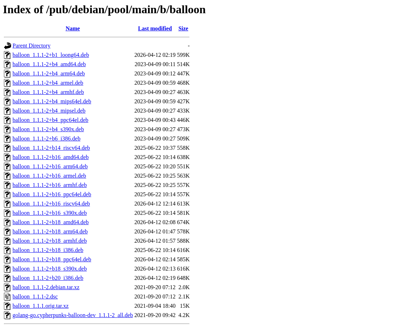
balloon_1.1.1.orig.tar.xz (41, 306)
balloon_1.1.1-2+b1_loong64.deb (51, 55)
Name (72, 28)
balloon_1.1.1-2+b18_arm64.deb (50, 231)
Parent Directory (31, 46)
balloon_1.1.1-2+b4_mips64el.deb (52, 101)
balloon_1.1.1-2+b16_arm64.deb (50, 166)
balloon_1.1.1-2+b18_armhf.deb (50, 241)
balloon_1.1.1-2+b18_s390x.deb (50, 269)
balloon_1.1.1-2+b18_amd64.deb (51, 222)
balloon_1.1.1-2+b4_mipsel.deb (49, 111)
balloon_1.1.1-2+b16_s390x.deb (50, 213)
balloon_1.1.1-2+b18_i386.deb (48, 250)
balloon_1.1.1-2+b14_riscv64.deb (51, 148)
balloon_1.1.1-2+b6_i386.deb (46, 138)
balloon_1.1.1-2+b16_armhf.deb (50, 185)
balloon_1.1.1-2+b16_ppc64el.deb (52, 194)
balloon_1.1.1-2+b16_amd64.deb (51, 157)
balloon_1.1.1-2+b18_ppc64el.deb (52, 259)
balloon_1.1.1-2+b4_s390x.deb (48, 129)
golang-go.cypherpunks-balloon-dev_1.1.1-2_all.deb (73, 315)
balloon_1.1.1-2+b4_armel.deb (48, 83)
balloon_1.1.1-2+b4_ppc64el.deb (50, 120)
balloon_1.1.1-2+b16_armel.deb (49, 176)
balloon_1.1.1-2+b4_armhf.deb (48, 92)
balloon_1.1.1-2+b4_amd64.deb (49, 64)
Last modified (155, 28)
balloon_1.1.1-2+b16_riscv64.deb (51, 204)
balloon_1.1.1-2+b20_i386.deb (48, 278)
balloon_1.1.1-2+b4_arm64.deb (49, 73)
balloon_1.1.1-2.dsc (35, 296)
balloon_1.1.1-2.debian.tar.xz (46, 287)
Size (183, 28)
